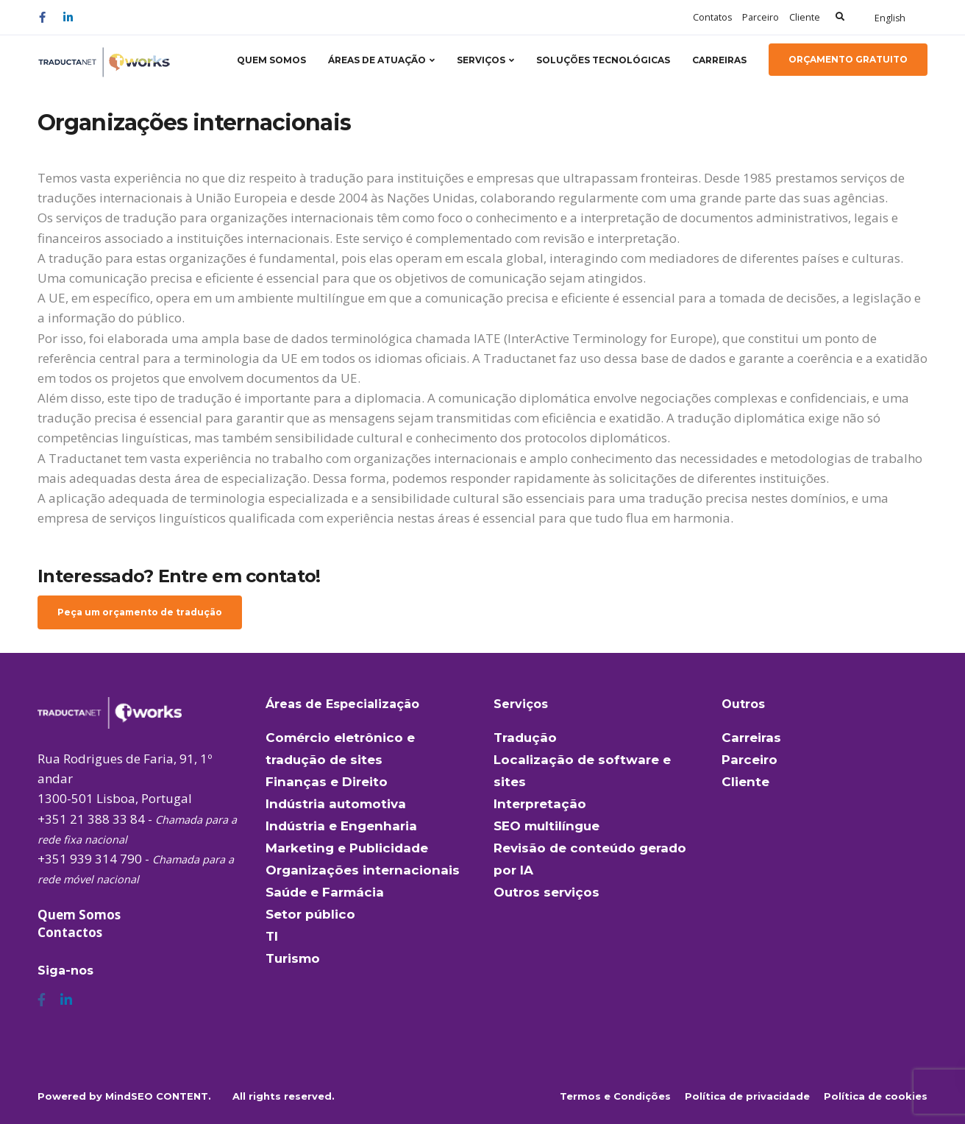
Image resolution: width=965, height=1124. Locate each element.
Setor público (310, 914)
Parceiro (760, 17)
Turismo (293, 958)
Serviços (481, 60)
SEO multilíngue (546, 826)
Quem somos (271, 60)
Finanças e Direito (327, 781)
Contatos (712, 17)
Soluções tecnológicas (603, 60)
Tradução (525, 737)
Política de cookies (875, 1096)
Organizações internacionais (363, 870)
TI (272, 936)
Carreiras (719, 60)
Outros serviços (546, 892)
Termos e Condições (615, 1096)
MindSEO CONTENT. (158, 1096)
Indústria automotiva (336, 803)
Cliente (804, 17)
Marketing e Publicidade (347, 848)
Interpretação (540, 803)
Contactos (70, 932)
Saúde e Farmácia (325, 892)
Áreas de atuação (377, 60)
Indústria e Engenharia (341, 826)
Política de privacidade (747, 1096)
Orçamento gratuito (848, 59)
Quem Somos (79, 914)
